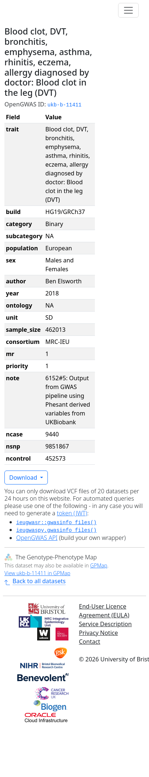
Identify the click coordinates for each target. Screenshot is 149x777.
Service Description (105, 624)
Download (24, 477)
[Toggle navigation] (128, 10)
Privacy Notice (98, 633)
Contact (89, 642)
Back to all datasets (34, 581)
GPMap (98, 565)
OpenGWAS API (36, 538)
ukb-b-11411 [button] (64, 105)
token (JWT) (72, 513)
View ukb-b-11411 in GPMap (37, 573)
